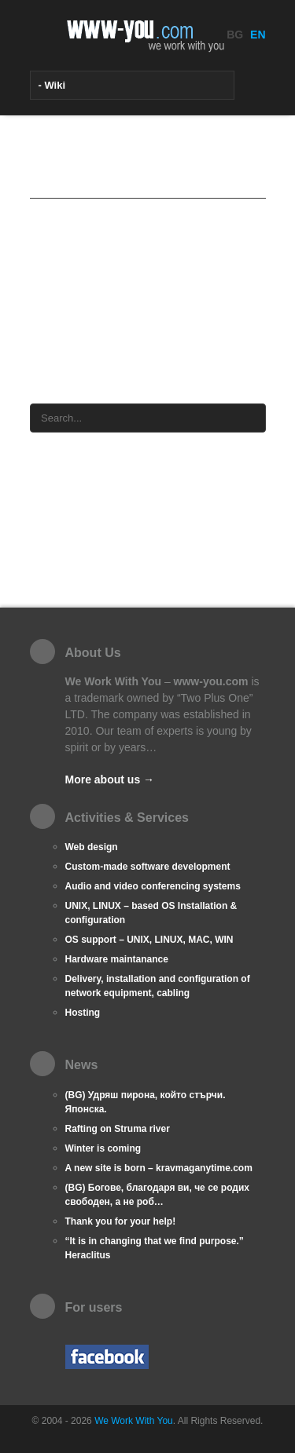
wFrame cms (109, 352)
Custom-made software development (147, 866)
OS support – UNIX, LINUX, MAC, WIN (149, 939)
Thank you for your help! (120, 1221)
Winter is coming (103, 1148)
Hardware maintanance (116, 959)
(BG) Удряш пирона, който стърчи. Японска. (145, 1102)
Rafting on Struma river (117, 1128)
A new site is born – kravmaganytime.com (159, 1168)
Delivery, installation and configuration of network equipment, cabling (157, 985)
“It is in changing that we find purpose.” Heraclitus (154, 1248)
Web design (91, 846)
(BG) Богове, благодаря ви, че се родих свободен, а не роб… (157, 1194)
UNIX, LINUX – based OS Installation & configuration (151, 912)
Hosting (83, 1012)
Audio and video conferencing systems (153, 886)
